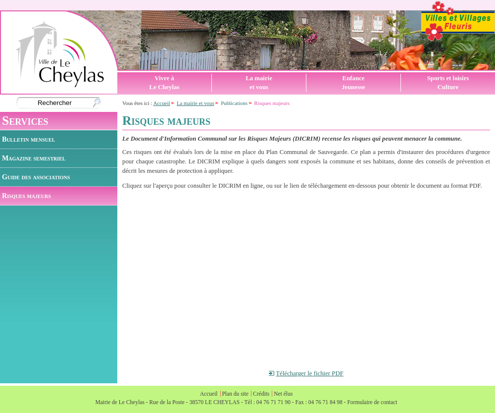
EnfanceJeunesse (353, 83)
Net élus (283, 394)
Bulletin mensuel (28, 139)
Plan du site (235, 394)
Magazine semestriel (34, 158)
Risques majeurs (26, 196)
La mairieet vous (259, 83)
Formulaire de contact (372, 402)
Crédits (261, 394)
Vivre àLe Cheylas (164, 83)
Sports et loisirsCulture (448, 83)
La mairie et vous (195, 103)
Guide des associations (36, 177)
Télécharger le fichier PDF (310, 373)
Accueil (161, 103)
